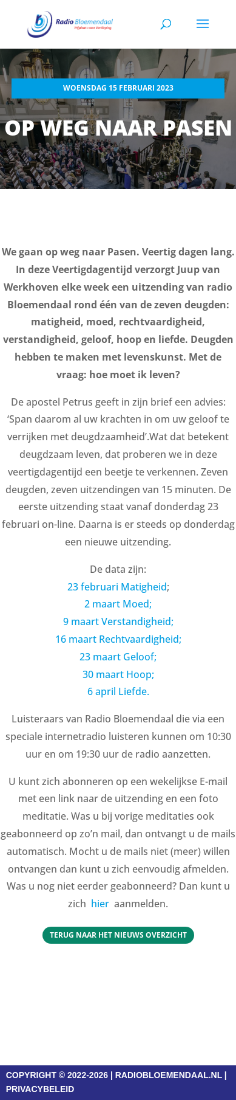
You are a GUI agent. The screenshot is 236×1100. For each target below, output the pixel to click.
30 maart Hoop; (118, 674)
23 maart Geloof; (118, 656)
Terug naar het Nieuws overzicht (118, 935)
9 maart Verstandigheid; (118, 621)
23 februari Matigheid (117, 586)
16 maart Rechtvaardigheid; (118, 639)
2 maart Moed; (118, 604)
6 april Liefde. (118, 691)
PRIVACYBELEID (40, 1089)
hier (100, 903)
